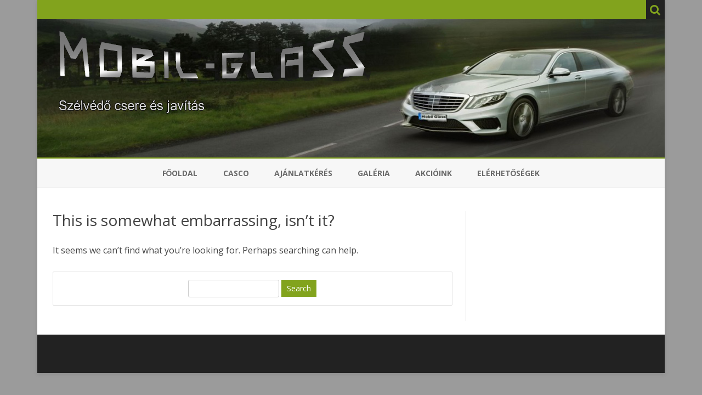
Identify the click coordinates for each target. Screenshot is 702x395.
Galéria (374, 173)
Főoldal (180, 173)
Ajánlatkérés (303, 173)
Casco (236, 173)
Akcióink (433, 173)
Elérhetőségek (508, 173)
